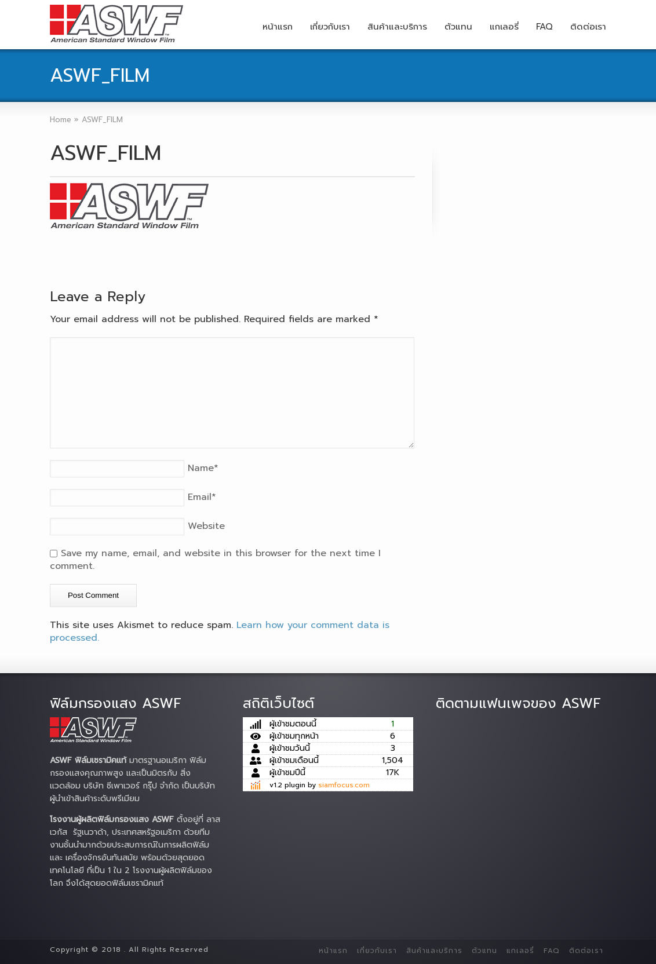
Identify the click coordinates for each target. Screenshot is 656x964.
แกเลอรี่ (504, 26)
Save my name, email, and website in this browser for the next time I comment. (215, 559)
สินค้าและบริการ (397, 26)
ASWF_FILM (105, 153)
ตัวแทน (458, 26)
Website (206, 526)
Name (203, 468)
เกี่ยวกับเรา (330, 26)
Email (202, 497)
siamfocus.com (344, 785)
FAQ (544, 26)
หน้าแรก (278, 26)
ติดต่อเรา (588, 26)
